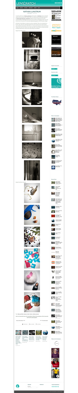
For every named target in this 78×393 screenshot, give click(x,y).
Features (25, 7)
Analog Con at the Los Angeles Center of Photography (58, 262)
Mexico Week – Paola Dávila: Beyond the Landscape (45, 338)
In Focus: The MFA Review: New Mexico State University (59, 277)
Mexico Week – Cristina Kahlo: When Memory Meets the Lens (31, 338)
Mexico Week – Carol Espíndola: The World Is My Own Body (39, 338)
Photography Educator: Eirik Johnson (58, 156)
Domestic (25, 314)
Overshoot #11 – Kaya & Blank (58, 237)
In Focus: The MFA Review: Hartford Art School (59, 293)
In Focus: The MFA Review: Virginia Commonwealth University (58, 272)
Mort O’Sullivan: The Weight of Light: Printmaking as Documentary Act (59, 257)
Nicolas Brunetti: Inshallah (58, 224)
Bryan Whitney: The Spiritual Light (59, 166)
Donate (53, 68)
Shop (39, 7)
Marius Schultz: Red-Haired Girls (59, 211)
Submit (35, 7)
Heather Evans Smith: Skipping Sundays (59, 267)
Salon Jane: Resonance (57, 252)
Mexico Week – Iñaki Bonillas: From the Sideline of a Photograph (59, 151)
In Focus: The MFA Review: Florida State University (59, 288)
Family (28, 314)
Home (17, 7)
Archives (29, 386)
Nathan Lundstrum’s (28, 15)
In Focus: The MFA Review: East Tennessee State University (58, 282)
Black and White (20, 314)
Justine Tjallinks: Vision (58, 233)
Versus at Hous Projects (19, 320)
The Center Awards (45, 320)
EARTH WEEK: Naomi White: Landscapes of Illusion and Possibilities (58, 194)
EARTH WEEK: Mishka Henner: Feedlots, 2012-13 (58, 182)
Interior (31, 314)
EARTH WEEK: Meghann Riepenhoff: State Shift (58, 188)
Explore (21, 7)
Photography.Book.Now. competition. (23, 18)
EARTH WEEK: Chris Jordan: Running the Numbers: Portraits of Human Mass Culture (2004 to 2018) (18, 340)
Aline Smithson (30, 13)
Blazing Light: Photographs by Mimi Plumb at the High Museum (59, 242)
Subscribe (53, 75)
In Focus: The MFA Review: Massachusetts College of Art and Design (58, 298)
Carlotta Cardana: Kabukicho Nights (58, 229)
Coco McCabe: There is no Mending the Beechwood (59, 161)
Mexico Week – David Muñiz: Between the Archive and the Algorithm (59, 304)
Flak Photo (39, 15)
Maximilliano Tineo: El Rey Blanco (59, 207)
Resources (31, 7)
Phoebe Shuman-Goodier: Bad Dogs (58, 247)
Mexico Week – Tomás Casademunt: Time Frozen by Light (59, 145)
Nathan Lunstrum (36, 314)
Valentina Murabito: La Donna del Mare (59, 220)
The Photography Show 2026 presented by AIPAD (59, 216)
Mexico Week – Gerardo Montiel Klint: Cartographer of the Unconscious (59, 124)
